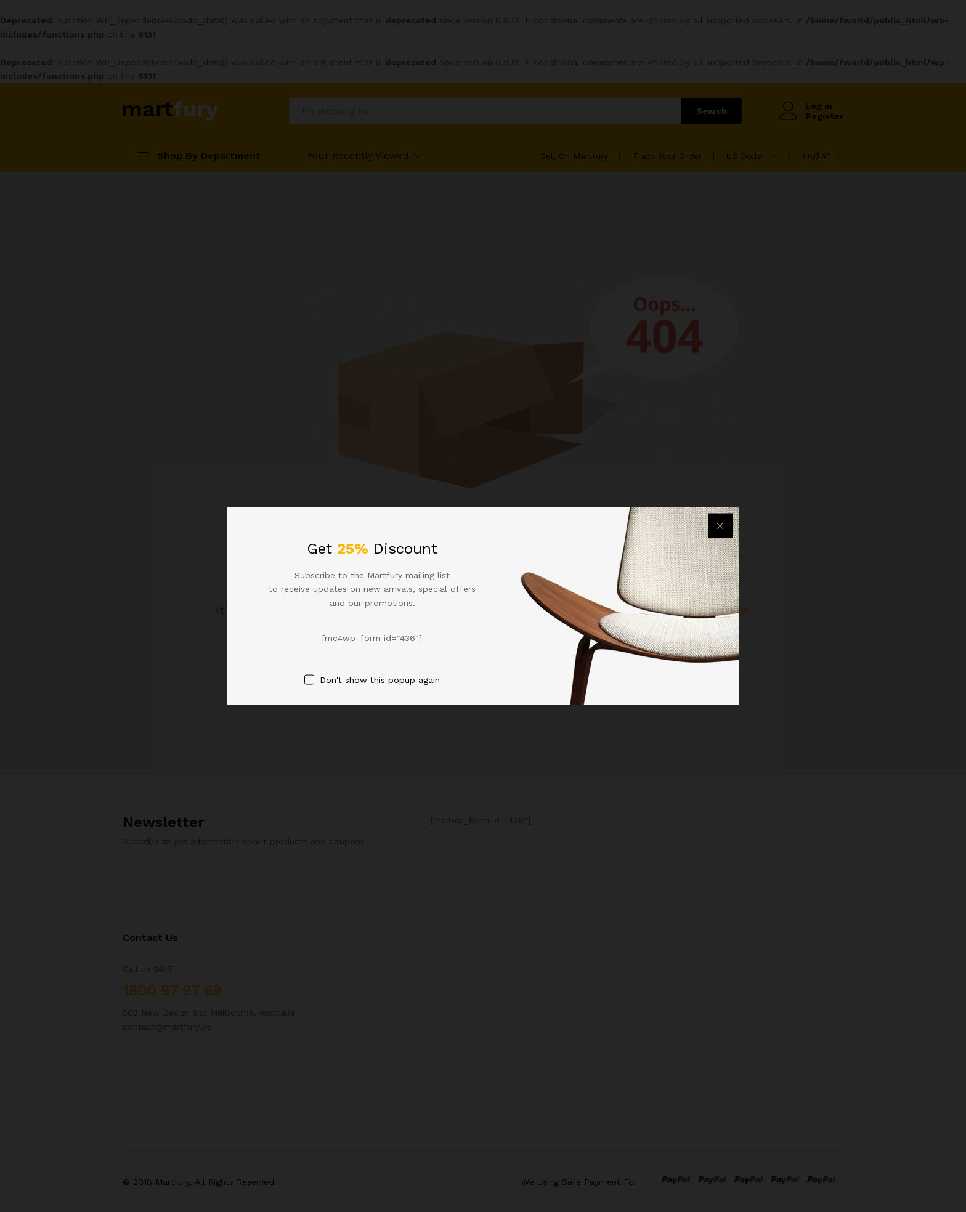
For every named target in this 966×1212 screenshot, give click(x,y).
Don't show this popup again (380, 679)
